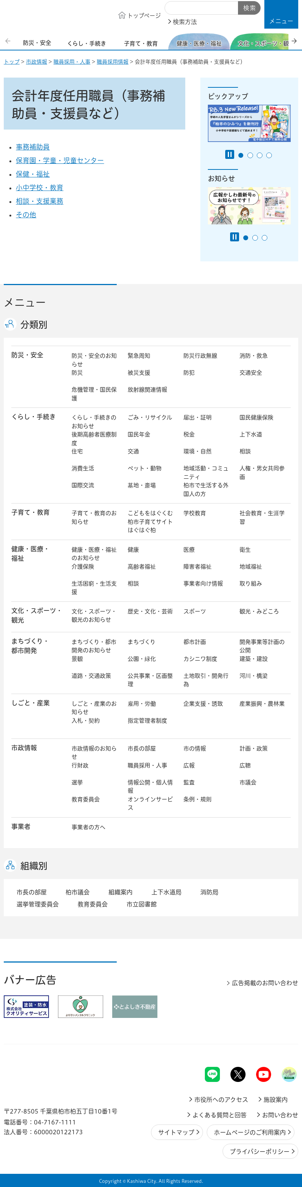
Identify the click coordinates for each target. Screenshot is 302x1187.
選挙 (77, 782)
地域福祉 (250, 566)
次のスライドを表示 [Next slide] (294, 41)
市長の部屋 (142, 748)
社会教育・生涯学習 (262, 517)
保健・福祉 (33, 174)
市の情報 (194, 748)
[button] (281, 14)
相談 (245, 451)
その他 (26, 214)
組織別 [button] (33, 865)
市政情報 (36, 61)
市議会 (247, 782)
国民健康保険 (256, 417)
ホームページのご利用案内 (250, 1132)
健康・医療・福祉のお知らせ (94, 554)
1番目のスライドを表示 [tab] (241, 155)
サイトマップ (176, 1132)
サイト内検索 (173, 8)
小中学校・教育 (39, 187)
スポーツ (194, 611)
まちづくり (142, 642)
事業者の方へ (88, 827)
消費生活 (83, 468)
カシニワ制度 (200, 659)
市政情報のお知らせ (94, 753)
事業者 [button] (21, 826)
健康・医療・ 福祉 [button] (30, 553)
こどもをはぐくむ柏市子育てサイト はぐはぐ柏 (151, 521)
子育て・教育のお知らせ (94, 517)
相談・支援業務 (39, 201)
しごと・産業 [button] (30, 703)
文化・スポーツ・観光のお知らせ (94, 616)
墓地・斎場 (142, 485)
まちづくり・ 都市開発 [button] (30, 646)
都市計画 (194, 642)
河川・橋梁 (253, 676)
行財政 (80, 765)
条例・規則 (197, 799)
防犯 (189, 372)
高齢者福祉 (142, 566)
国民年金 (139, 434)
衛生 (245, 549)
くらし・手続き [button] (33, 416)
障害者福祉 (197, 566)
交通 (133, 451)
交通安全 (250, 372)
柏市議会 (78, 892)
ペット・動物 (145, 468)
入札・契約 (86, 720)
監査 (189, 782)
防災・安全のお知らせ (94, 360)
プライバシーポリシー (260, 1152)
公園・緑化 (142, 659)
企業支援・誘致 (203, 703)
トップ (12, 61)
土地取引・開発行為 (206, 680)
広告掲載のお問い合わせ (265, 983)
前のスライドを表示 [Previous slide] (9, 41)
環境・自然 (197, 451)
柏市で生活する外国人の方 (206, 489)
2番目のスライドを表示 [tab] (250, 155)
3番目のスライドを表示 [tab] (259, 155)
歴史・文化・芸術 (150, 611)
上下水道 (250, 434)
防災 (77, 372)
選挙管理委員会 (38, 904)
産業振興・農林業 (262, 703)
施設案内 (276, 1100)
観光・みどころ (259, 611)
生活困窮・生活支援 (94, 588)
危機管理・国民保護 (94, 394)
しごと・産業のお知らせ (94, 708)
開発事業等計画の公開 (262, 646)
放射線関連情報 (147, 389)
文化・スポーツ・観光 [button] (37, 615)
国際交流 (83, 485)
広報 (189, 765)
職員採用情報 (112, 61)
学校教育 (194, 513)
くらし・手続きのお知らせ (94, 422)
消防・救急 (253, 356)
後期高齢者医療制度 (94, 439)
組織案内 (120, 892)
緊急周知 (139, 356)
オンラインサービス (150, 803)
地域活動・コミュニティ (206, 472)
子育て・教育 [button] (30, 512)
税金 (189, 434)
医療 (189, 549)
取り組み (250, 583)
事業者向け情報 (203, 583)
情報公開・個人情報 (150, 787)
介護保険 (83, 566)
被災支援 (139, 372)
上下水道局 (166, 892)
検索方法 (185, 22)
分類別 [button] (33, 324)
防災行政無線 (200, 356)
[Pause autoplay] (230, 154)
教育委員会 (86, 799)
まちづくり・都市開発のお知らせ (94, 646)
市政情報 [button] (24, 748)
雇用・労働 (142, 703)
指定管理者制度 (147, 720)
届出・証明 (197, 417)
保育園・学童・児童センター (60, 160)
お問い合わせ (280, 1115)
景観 (77, 659)
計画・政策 (253, 748)
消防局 (209, 892)
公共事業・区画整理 (150, 680)
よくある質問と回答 (219, 1115)
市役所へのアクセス (221, 1100)
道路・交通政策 (91, 676)
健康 (133, 549)
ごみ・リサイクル (150, 417)
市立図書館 (142, 904)
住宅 (77, 451)
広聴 (245, 765)
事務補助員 (33, 146)
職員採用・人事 (71, 61)
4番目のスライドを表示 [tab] (269, 155)
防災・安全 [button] (27, 355)
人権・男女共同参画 (262, 472)
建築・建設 (253, 659)
